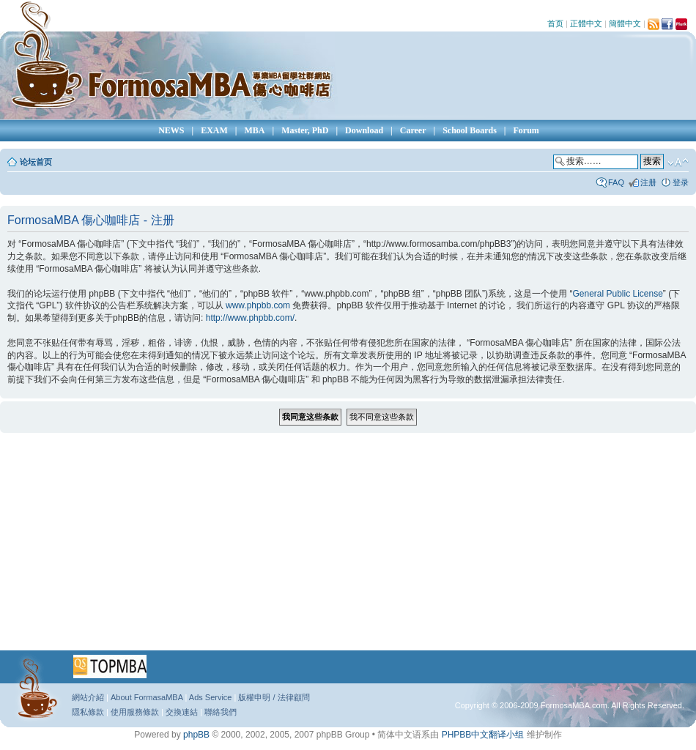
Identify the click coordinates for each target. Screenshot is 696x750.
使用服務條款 (135, 712)
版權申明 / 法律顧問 (273, 697)
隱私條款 (88, 712)
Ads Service (210, 697)
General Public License (617, 294)
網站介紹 (88, 697)
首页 (555, 23)
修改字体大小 (678, 162)
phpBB (196, 734)
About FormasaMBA (146, 697)
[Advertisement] (335, 546)
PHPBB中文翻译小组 (483, 734)
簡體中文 (625, 23)
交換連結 (182, 712)
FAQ (616, 182)
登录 (681, 182)
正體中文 (586, 23)
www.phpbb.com (258, 305)
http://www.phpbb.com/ (250, 318)
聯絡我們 (220, 712)
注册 (648, 182)
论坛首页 (36, 161)
